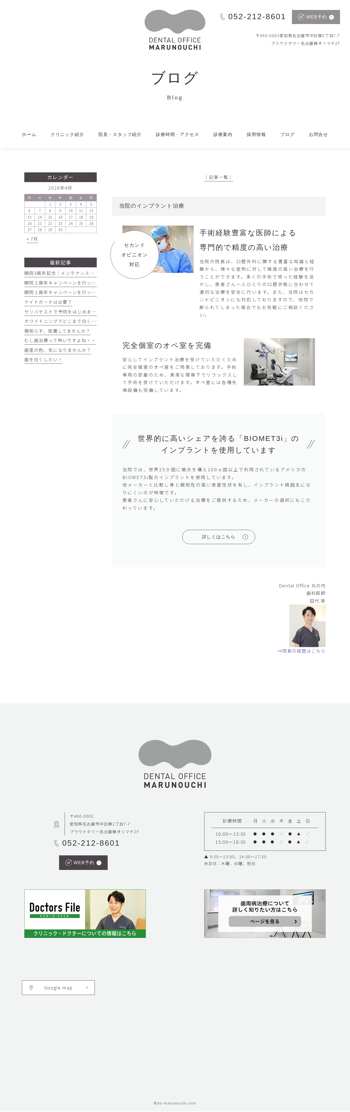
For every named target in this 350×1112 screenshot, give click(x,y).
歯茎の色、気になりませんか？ (57, 350)
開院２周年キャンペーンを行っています (67, 282)
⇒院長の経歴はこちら (302, 651)
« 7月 (32, 239)
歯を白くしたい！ (43, 359)
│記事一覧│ (218, 177)
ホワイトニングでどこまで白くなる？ (65, 321)
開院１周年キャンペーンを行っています (67, 292)
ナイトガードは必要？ (48, 302)
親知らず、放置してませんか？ (57, 331)
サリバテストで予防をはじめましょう (65, 311)
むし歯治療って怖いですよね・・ (60, 340)
